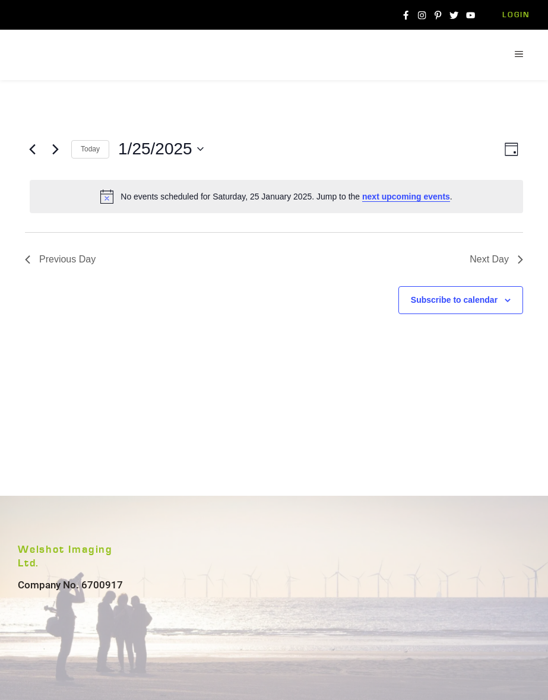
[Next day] (55, 149)
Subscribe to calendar (454, 300)
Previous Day (60, 259)
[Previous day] (32, 149)
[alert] (276, 196)
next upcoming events (406, 196)
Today (90, 149)
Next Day (496, 259)
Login (516, 15)
